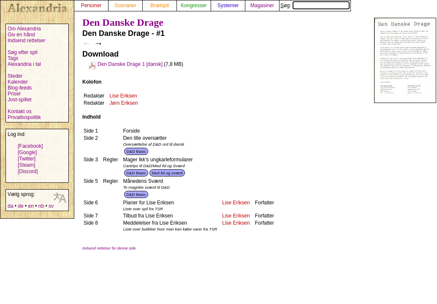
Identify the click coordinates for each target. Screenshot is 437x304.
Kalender (18, 82)
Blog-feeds (20, 88)
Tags (13, 58)
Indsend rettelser (26, 40)
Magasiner (262, 5)
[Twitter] (26, 159)
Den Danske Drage (122, 22)
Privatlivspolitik (24, 117)
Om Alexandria (24, 29)
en (30, 206)
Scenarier (125, 5)
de (20, 206)
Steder (15, 76)
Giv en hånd (21, 35)
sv (51, 206)
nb (41, 206)
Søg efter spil (23, 52)
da (10, 206)
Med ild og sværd (167, 173)
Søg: (315, 5)
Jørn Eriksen (123, 103)
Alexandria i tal (24, 64)
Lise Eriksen (123, 96)
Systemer (228, 5)
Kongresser (193, 5)
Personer (91, 5)
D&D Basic (136, 151)
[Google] (27, 152)
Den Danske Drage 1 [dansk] (130, 64)
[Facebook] (30, 146)
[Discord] (28, 171)
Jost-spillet (20, 100)
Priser (14, 94)
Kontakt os (20, 111)
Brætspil (159, 5)
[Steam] (26, 165)
